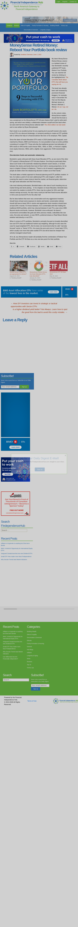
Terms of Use (32, 701)
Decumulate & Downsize (31, 30)
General (29, 646)
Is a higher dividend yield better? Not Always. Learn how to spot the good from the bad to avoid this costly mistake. (40, 310)
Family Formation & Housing (40, 25)
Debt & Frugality (25, 25)
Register (64, 1)
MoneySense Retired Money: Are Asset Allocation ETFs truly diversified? (38, 274)
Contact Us (73, 1)
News (28, 658)
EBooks (29, 640)
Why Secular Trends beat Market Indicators (14, 559)
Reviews (16, 25)
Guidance (9, 25)
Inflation (29, 652)
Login (58, 1)
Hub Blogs (30, 649)
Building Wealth (54, 25)
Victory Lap (64, 25)
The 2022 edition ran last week (54, 125)
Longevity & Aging (45, 30)
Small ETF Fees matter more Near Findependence (16, 556)
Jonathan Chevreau (26, 54)
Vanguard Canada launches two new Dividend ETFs (16, 553)
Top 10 (29, 664)
